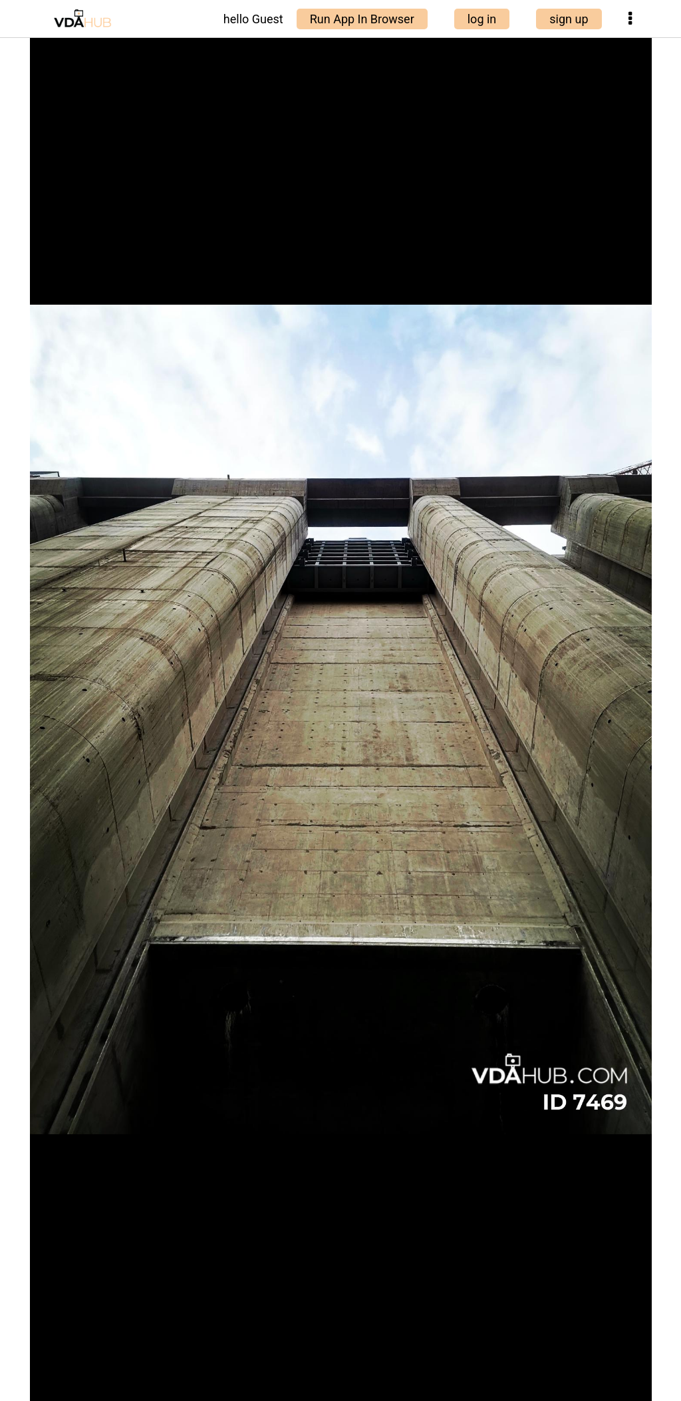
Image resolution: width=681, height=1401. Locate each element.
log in (482, 19)
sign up (568, 19)
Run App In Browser (362, 19)
